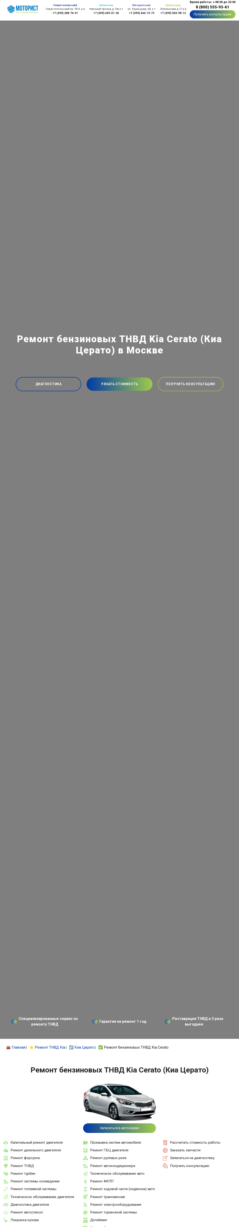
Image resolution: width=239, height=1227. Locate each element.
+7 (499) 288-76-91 (65, 12)
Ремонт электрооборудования (115, 1204)
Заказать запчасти (185, 1150)
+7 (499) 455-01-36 (106, 12)
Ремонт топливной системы (33, 1189)
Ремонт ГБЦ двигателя (109, 1150)
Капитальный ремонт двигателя (37, 1142)
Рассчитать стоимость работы (195, 1142)
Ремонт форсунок (25, 1158)
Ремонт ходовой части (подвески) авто (122, 1189)
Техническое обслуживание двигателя (42, 1197)
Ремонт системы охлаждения (35, 1181)
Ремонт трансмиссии (107, 1197)
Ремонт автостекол (27, 1212)
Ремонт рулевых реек (108, 1158)
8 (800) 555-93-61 (212, 7)
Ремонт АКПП (101, 1181)
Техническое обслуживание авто (117, 1173)
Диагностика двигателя (30, 1204)
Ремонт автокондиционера (112, 1166)
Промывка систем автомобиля (115, 1142)
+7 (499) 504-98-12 (173, 12)
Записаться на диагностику (192, 1158)
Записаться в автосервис (119, 1128)
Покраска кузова (25, 1220)
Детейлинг (98, 1220)
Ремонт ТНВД (22, 1166)
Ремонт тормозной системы (113, 1212)
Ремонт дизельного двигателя (36, 1150)
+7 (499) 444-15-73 (141, 12)
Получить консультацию (213, 14)
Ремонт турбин (23, 1173)
